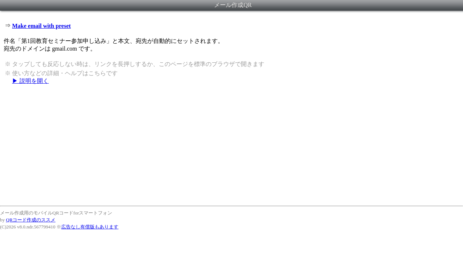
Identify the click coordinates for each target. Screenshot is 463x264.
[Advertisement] (232, 145)
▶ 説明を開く (30, 81)
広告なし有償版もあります (89, 227)
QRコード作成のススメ (30, 220)
